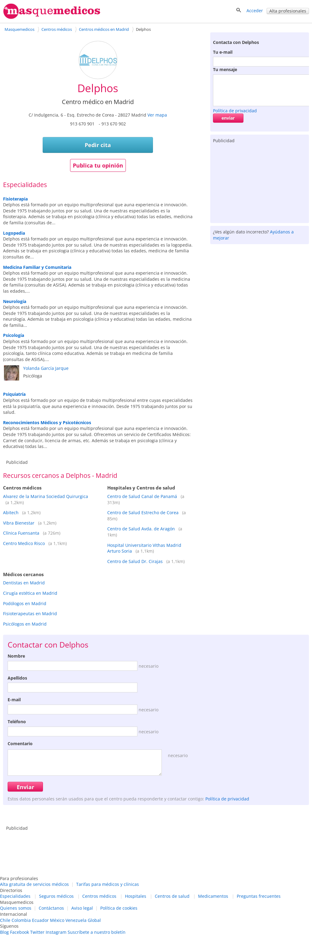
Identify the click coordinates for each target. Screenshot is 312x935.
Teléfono (17, 721)
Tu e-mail (222, 52)
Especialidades (15, 896)
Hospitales (135, 896)
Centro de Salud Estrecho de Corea (143, 512)
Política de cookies (118, 908)
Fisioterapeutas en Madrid (30, 613)
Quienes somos (15, 908)
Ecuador (40, 920)
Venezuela (76, 920)
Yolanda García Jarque (46, 368)
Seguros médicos (56, 896)
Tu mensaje (225, 69)
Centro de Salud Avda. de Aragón (141, 529)
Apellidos (17, 678)
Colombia (21, 920)
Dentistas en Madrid (24, 583)
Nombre (16, 656)
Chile (5, 920)
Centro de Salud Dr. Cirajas (135, 561)
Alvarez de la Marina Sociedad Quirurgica (45, 496)
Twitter (37, 932)
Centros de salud (172, 896)
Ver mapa (157, 115)
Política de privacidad (235, 111)
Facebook (19, 932)
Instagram (56, 932)
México (57, 920)
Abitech (11, 512)
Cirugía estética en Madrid (30, 593)
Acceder (254, 10)
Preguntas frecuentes (259, 896)
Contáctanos (51, 908)
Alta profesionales (287, 11)
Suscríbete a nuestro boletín (97, 932)
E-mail (14, 699)
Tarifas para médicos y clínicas (107, 884)
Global (94, 920)
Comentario (20, 743)
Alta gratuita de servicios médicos (34, 884)
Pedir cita (98, 145)
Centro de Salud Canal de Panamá (142, 496)
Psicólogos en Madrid (25, 624)
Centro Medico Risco (24, 543)
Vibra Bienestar (18, 523)
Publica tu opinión (98, 165)
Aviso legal (82, 908)
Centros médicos (99, 896)
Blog (4, 932)
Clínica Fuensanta (21, 533)
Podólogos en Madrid (24, 603)
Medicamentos (213, 896)
